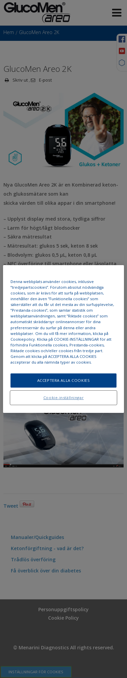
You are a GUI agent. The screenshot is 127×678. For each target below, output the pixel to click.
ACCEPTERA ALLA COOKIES (63, 380)
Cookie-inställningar (63, 397)
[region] (63, 339)
